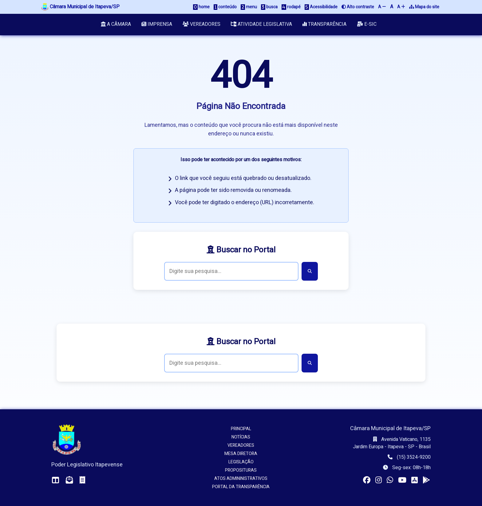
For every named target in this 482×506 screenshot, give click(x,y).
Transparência (325, 24)
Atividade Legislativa (261, 24)
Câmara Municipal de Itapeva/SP (80, 6)
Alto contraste (358, 7)
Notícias (240, 437)
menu (249, 7)
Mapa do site (424, 7)
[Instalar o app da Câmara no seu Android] (426, 480)
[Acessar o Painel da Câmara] (55, 480)
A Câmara (115, 24)
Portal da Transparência (241, 487)
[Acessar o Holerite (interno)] (82, 480)
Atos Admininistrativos (240, 478)
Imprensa (156, 24)
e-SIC (367, 24)
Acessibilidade (321, 7)
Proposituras (241, 470)
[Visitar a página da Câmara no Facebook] (366, 480)
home (201, 7)
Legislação (241, 462)
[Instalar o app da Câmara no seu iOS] (414, 480)
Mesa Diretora (240, 453)
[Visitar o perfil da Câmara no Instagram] (378, 480)
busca (269, 7)
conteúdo (225, 7)
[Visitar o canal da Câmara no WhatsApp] (390, 480)
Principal (241, 429)
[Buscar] (310, 271)
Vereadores (201, 24)
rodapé (291, 7)
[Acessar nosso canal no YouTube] (402, 480)
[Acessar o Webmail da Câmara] (69, 480)
